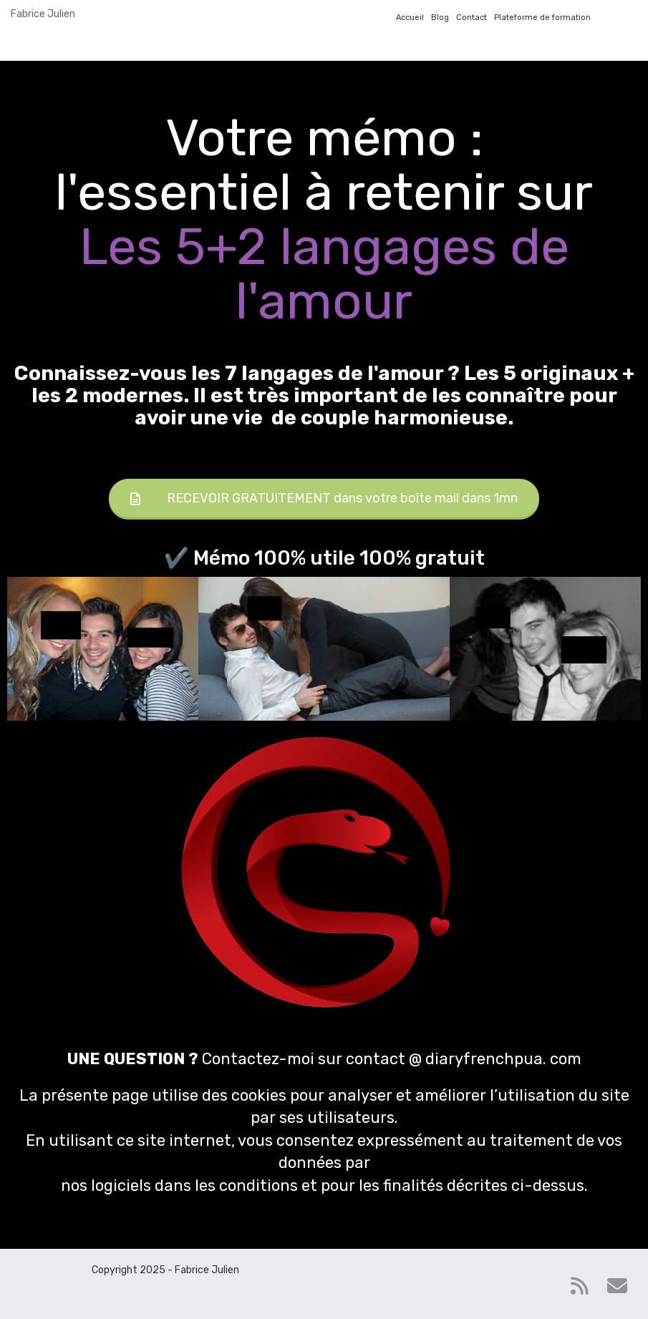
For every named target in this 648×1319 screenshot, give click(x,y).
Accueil (410, 17)
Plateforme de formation (542, 17)
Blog (440, 17)
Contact (471, 17)
